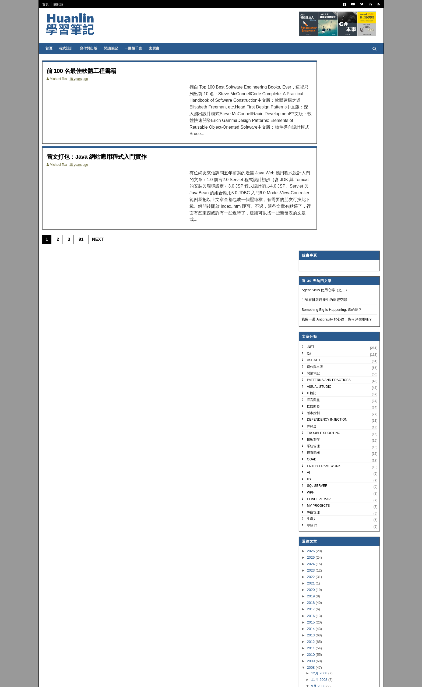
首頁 (47, 4)
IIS (307, 289)
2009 (309, 471)
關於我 (60, 4)
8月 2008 (316, 516)
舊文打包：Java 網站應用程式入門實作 (103, 147)
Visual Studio (317, 196)
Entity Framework (322, 275)
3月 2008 (316, 549)
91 (82, 220)
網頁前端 (311, 262)
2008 (309, 477)
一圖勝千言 (135, 48)
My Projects (316, 315)
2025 (309, 367)
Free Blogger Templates (123, 679)
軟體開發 (311, 216)
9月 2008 (316, 496)
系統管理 (311, 256)
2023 (309, 380)
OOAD (310, 269)
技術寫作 (311, 249)
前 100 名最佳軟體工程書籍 (86, 70)
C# (307, 163)
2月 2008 (316, 555)
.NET (308, 156)
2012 (309, 451)
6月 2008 (316, 529)
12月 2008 (317, 483)
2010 (309, 464)
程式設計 (68, 48)
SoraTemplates (72, 679)
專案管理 (311, 322)
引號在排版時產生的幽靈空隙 (322, 109)
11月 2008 (317, 489)
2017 (309, 419)
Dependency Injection (325, 229)
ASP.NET (312, 170)
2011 (309, 458)
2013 (309, 445)
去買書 (156, 48)
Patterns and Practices (327, 190)
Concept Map (317, 309)
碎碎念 (310, 236)
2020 (309, 399)
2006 (309, 570)
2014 (309, 438)
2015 (309, 432)
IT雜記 (310, 203)
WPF (308, 302)
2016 (309, 425)
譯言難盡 (311, 210)
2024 (309, 374)
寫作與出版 (90, 48)
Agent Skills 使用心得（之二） (323, 99)
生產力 (310, 328)
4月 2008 (316, 542)
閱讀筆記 (113, 48)
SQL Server (315, 295)
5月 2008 (316, 536)
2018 (309, 412)
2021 (309, 393)
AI (306, 282)
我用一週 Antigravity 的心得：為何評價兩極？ (335, 129)
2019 (309, 406)
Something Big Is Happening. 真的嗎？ (330, 119)
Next (99, 220)
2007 (309, 563)
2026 (309, 360)
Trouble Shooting (322, 242)
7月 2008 (316, 523)
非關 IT (310, 335)
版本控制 (311, 223)
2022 (309, 387)
